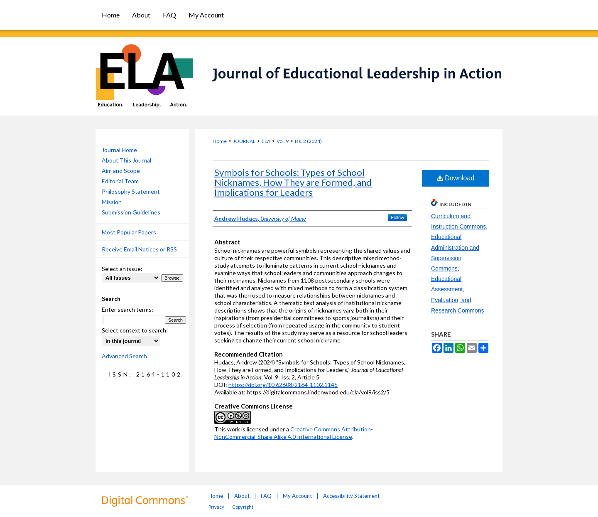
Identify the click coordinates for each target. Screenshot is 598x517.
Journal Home (119, 149)
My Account (297, 495)
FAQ (266, 495)
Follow (397, 217)
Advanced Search (124, 355)
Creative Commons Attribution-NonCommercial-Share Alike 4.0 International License (293, 433)
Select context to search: (135, 330)
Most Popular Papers (129, 232)
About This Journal (126, 160)
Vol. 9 (283, 141)
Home (220, 141)
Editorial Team (120, 181)
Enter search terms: (127, 309)
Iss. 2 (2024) (308, 141)
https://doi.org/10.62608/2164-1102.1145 (283, 384)
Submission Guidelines (131, 212)
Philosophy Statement (131, 191)
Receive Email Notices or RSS (139, 249)
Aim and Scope (121, 170)
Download (456, 178)
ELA (266, 141)
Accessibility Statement (351, 495)
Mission (112, 201)
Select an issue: (122, 268)
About (242, 495)
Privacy (216, 507)
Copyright (242, 507)
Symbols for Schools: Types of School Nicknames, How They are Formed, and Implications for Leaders (293, 182)
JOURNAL (244, 141)
